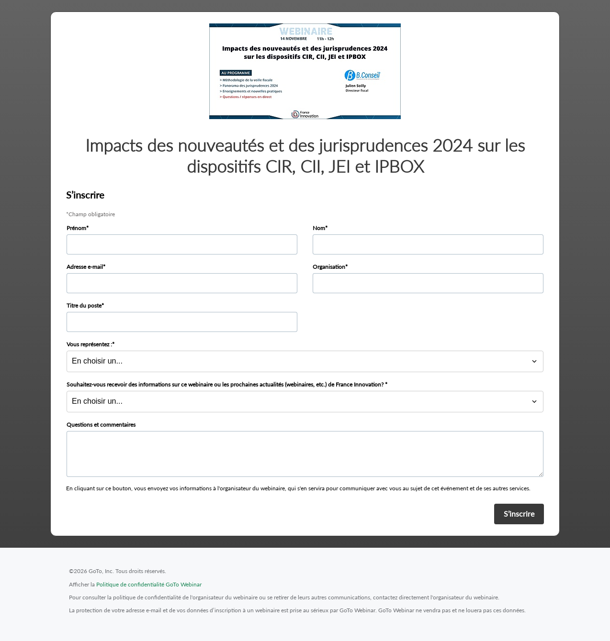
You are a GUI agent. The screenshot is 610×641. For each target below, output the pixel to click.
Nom (319, 228)
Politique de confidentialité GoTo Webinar (149, 584)
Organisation (329, 266)
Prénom (76, 228)
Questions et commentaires (101, 424)
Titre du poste (84, 305)
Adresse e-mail (85, 266)
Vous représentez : (89, 344)
